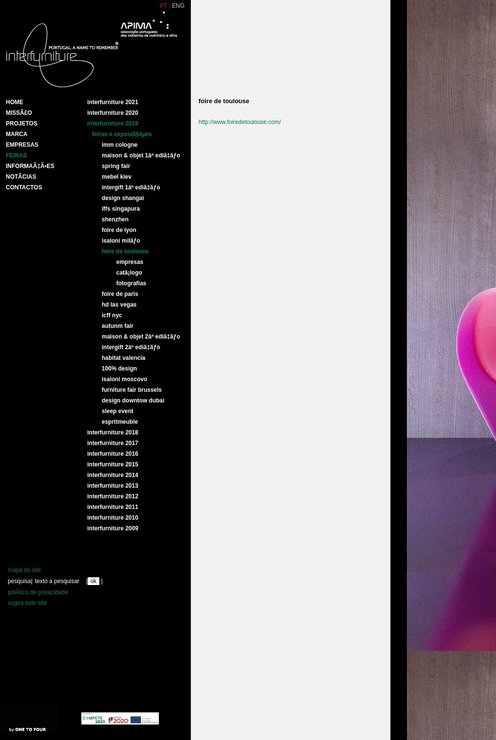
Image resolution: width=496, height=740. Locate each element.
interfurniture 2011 (112, 507)
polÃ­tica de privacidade (38, 592)
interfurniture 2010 (112, 517)
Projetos (21, 123)
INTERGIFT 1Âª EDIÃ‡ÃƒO (131, 187)
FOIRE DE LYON (119, 230)
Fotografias (131, 283)
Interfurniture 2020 (112, 112)
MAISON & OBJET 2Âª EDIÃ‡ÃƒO (141, 336)
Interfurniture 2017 (112, 443)
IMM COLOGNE (120, 144)
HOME (14, 102)
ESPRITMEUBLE (120, 421)
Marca (17, 134)
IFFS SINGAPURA (121, 208)
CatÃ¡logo (129, 272)
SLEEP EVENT (117, 411)
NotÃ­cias (21, 176)
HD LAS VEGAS (119, 304)
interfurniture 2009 (112, 528)
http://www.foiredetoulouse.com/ (240, 122)
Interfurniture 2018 (112, 432)
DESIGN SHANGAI (123, 198)
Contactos (24, 187)
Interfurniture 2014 (112, 475)
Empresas (22, 144)
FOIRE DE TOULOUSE (125, 251)
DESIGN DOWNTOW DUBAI (133, 400)
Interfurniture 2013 (112, 485)
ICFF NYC (112, 315)
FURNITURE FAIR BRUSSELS (132, 389)
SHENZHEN (115, 219)
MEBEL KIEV (116, 176)
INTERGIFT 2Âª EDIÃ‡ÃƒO (131, 347)
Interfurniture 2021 (112, 102)
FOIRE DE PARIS (120, 294)
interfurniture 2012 (112, 496)
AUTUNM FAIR (117, 326)
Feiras (16, 155)
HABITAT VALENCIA (123, 358)
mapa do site (24, 570)
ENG (178, 5)
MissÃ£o (19, 112)
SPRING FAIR (116, 166)
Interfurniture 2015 (112, 464)
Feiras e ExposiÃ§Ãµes (122, 134)
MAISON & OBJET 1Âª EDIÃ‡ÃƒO (141, 155)
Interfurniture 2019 (112, 123)
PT (163, 5)
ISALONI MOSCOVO (124, 379)
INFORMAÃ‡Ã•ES (30, 166)
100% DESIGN (119, 368)
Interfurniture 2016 (112, 453)
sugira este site (27, 603)
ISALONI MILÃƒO (121, 240)
